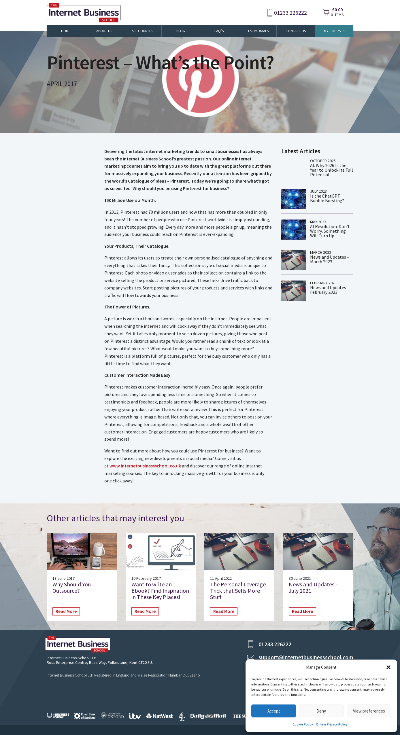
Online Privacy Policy (332, 724)
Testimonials (257, 31)
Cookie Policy (303, 724)
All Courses (142, 31)
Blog (180, 31)
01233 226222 (290, 13)
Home (66, 31)
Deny (321, 711)
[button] (388, 667)
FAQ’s (219, 31)
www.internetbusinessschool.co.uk (145, 466)
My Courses (334, 31)
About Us (104, 31)
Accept (273, 711)
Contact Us (296, 31)
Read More (66, 611)
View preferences (369, 711)
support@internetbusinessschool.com (306, 657)
